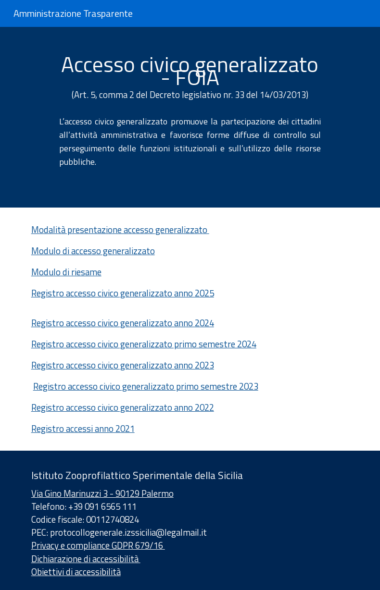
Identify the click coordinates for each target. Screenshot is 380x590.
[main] (190, 117)
